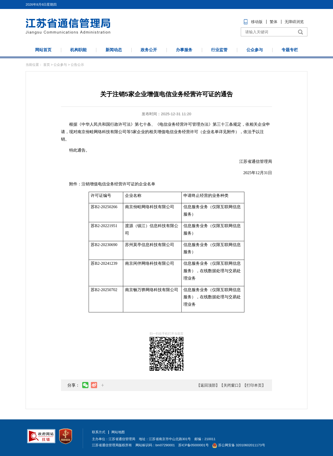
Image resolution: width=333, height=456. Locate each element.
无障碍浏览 (294, 21)
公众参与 (254, 50)
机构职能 (78, 50)
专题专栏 (290, 50)
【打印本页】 (254, 385)
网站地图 (118, 432)
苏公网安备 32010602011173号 (238, 445)
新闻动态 (114, 50)
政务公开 (149, 50)
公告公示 (77, 65)
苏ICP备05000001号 (193, 445)
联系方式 (98, 432)
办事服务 (184, 50)
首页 (46, 65)
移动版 (257, 21)
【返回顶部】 (208, 385)
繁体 (273, 21)
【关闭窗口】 (231, 385)
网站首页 (43, 50)
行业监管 (219, 50)
